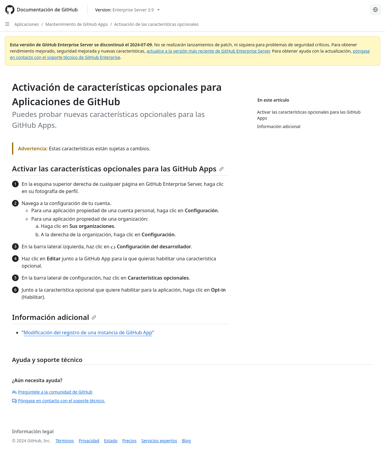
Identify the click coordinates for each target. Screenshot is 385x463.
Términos (65, 440)
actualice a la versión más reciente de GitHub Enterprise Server (208, 51)
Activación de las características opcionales (156, 24)
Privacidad (89, 440)
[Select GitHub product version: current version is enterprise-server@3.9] (127, 9)
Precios (129, 440)
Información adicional (54, 317)
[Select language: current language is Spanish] (375, 9)
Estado (110, 440)
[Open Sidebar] (7, 24)
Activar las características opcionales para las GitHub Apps (118, 168)
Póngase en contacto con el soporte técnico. (58, 400)
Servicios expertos (159, 440)
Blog (186, 440)
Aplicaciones (26, 24)
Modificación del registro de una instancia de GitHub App (88, 332)
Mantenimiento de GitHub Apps (76, 24)
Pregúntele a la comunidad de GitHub (52, 392)
